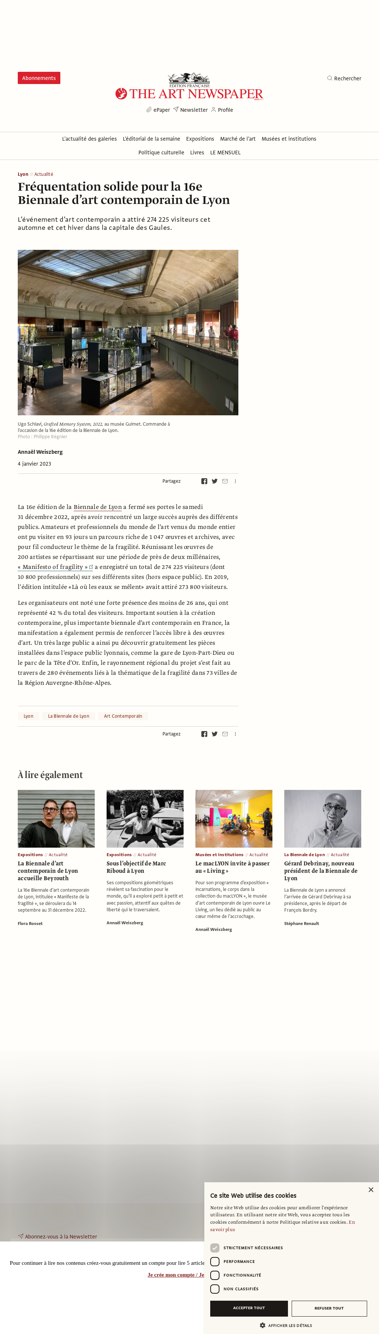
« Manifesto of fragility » (55, 567)
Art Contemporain (123, 716)
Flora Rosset (30, 923)
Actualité (43, 174)
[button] (288, 1325)
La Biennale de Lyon (68, 716)
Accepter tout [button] (249, 1308)
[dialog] (291, 1258)
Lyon (23, 174)
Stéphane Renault (301, 923)
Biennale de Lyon (98, 507)
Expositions (30, 855)
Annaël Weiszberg (40, 452)
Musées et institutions (219, 855)
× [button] (370, 1190)
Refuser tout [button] (329, 1308)
